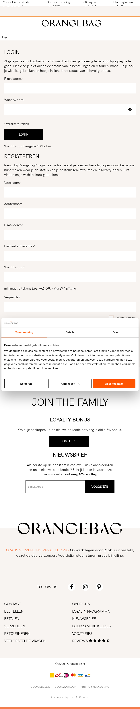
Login (5, 37)
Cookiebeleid (40, 687)
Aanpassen (70, 383)
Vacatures (82, 633)
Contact (12, 603)
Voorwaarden (65, 687)
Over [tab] (115, 332)
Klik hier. (46, 146)
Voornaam (12, 183)
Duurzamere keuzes (91, 626)
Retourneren (17, 633)
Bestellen (14, 611)
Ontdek (69, 441)
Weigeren (26, 383)
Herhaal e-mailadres (19, 246)
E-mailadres (13, 79)
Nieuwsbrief (84, 618)
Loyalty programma (91, 611)
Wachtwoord (14, 100)
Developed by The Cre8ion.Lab (70, 697)
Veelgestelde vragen (25, 640)
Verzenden (14, 626)
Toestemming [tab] (24, 332)
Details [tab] (70, 332)
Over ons (81, 603)
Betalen (11, 618)
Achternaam (13, 204)
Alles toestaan (114, 383)
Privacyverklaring (95, 687)
